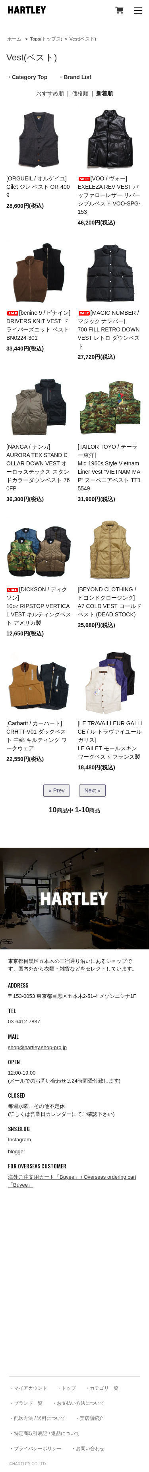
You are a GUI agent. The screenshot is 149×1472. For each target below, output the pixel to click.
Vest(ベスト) (83, 39)
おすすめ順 (50, 93)
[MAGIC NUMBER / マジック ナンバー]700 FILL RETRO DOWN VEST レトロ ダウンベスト (109, 329)
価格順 (80, 93)
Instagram (19, 1140)
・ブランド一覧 (26, 1403)
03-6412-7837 (24, 1022)
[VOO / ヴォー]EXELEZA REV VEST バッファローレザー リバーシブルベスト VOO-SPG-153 (109, 195)
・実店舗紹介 (89, 1418)
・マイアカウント (28, 1388)
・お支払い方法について (78, 1403)
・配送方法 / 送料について (37, 1418)
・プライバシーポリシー (35, 1448)
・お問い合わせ (87, 1448)
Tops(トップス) (46, 39)
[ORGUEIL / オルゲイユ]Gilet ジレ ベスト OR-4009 (38, 186)
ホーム (14, 39)
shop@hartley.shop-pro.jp (37, 1047)
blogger (16, 1151)
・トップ (66, 1388)
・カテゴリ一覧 (101, 1388)
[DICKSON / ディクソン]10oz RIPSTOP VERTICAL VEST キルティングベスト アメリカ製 (38, 606)
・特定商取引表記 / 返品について (44, 1433)
